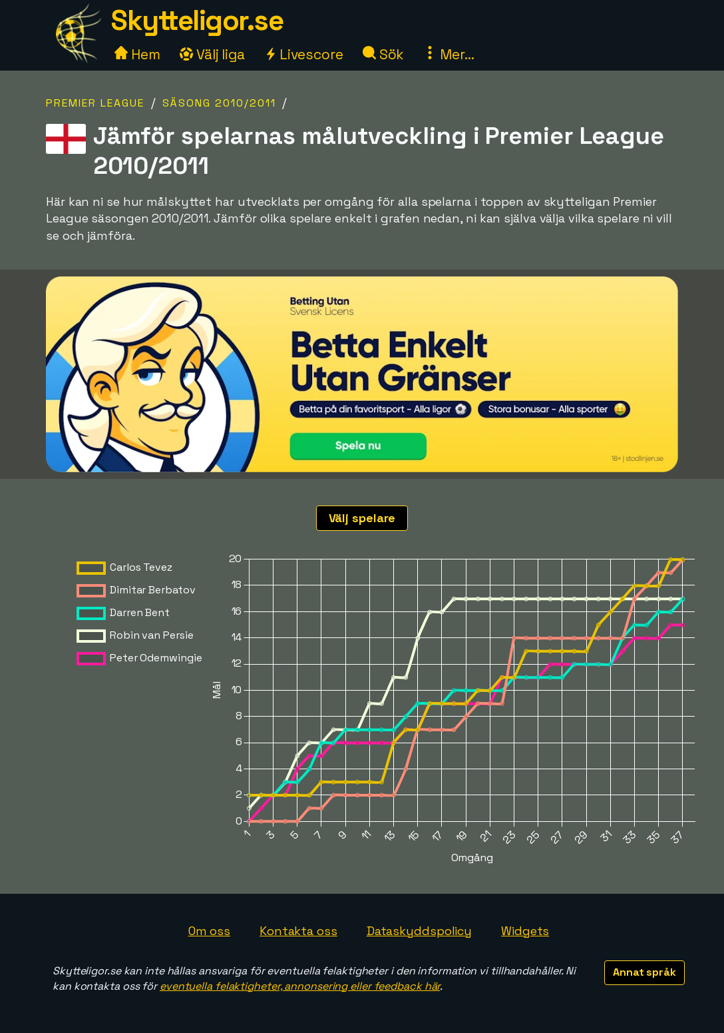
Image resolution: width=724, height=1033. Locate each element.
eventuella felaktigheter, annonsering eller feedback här (300, 986)
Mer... (448, 54)
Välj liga (212, 54)
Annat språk (644, 972)
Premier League (95, 103)
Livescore (303, 54)
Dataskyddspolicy (419, 930)
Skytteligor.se (197, 20)
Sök (384, 54)
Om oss (209, 930)
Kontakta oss (298, 930)
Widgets (525, 930)
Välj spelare (362, 517)
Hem (137, 54)
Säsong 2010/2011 (219, 103)
